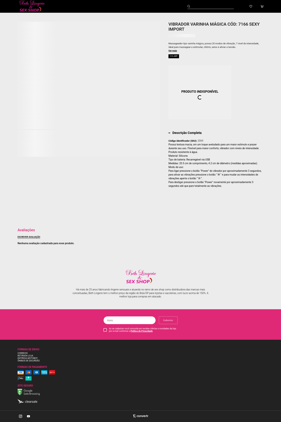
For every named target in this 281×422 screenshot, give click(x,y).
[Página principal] (35, 6)
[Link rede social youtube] (28, 416)
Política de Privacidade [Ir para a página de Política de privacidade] (141, 331)
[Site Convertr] (140, 416)
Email (110, 320)
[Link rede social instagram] (21, 416)
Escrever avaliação (29, 237)
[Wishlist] (250, 6)
